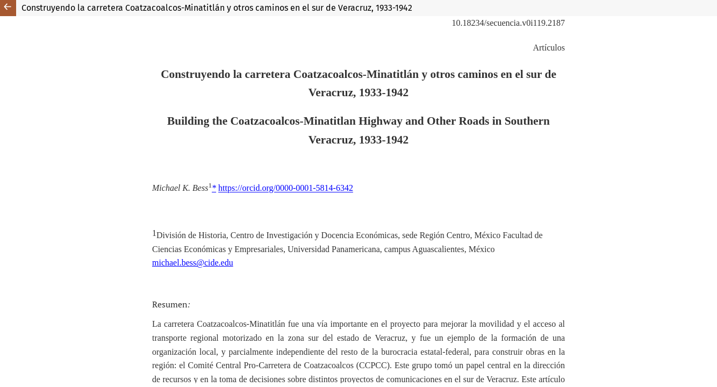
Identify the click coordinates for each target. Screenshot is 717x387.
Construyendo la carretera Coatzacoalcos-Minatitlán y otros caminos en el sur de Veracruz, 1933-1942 (216, 8)
